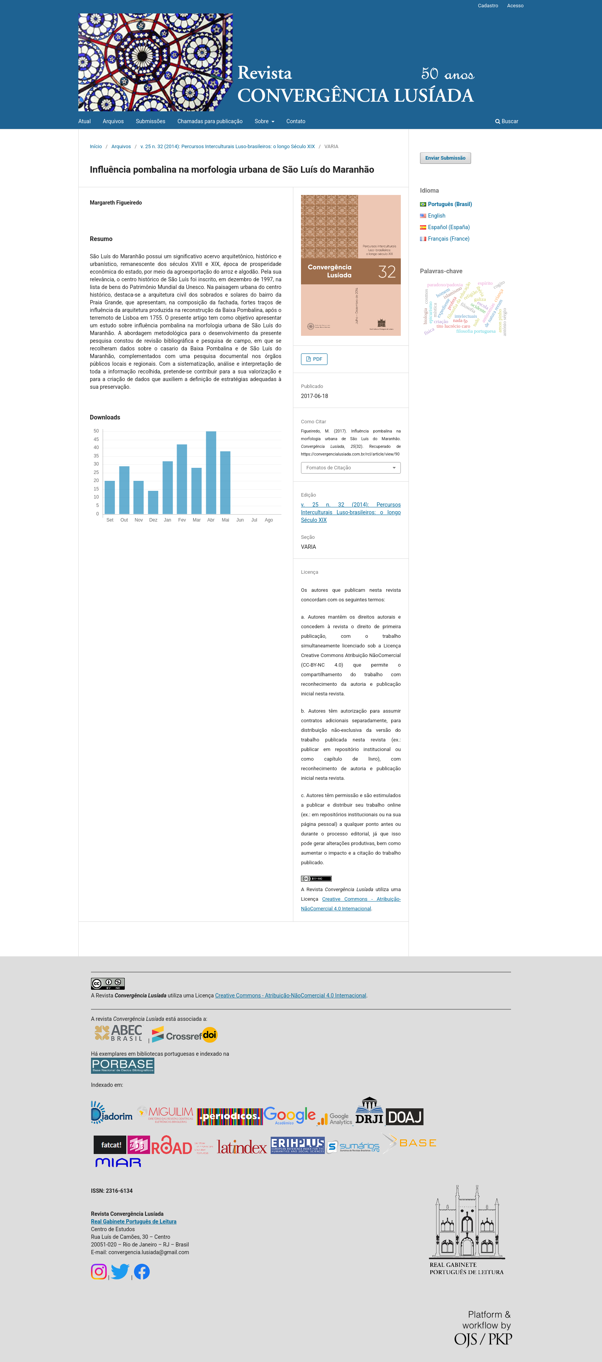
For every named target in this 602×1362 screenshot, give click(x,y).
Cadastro (488, 5)
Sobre (262, 121)
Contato (295, 121)
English (436, 216)
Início (96, 146)
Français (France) (449, 239)
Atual (84, 121)
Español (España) (449, 227)
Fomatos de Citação (328, 468)
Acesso (515, 5)
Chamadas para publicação (210, 121)
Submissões (150, 121)
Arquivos (113, 121)
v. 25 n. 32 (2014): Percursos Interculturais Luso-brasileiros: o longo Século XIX (228, 146)
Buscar (506, 121)
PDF (317, 359)
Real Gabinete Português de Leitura (134, 1221)
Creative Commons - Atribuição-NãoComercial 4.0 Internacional (290, 995)
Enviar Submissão (445, 158)
